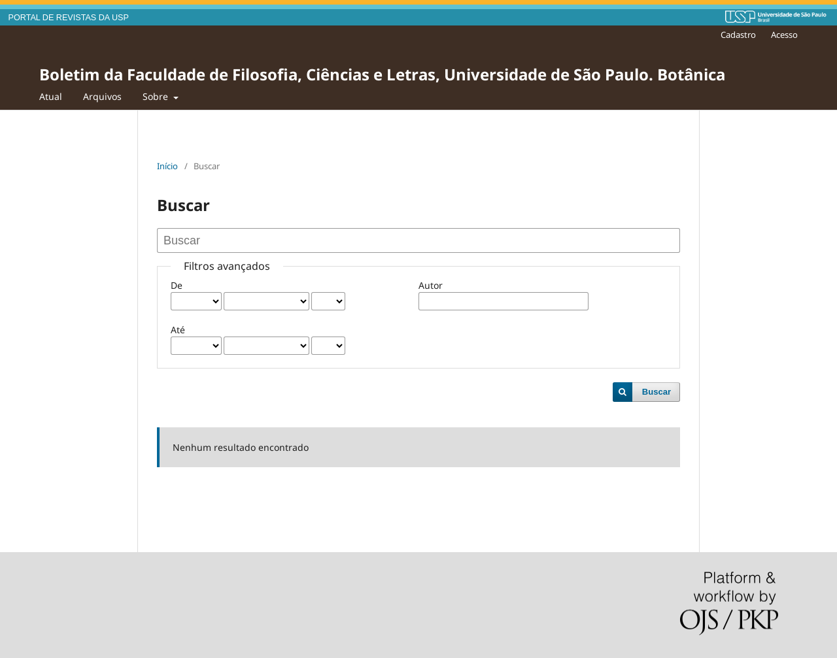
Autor (430, 285)
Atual (50, 96)
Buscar (656, 392)
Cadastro (738, 35)
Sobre (157, 96)
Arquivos (102, 96)
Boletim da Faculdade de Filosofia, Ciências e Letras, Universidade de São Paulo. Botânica (382, 74)
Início (167, 166)
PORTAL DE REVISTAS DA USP (69, 17)
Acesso (784, 35)
